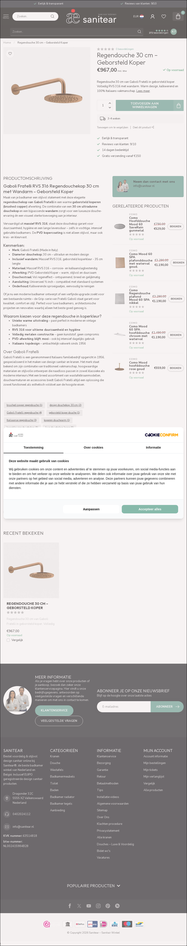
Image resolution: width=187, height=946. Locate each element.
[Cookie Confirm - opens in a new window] (161, 435)
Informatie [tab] (153, 447)
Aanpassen (91, 509)
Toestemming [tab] (33, 447)
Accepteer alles (149, 509)
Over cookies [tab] (93, 447)
